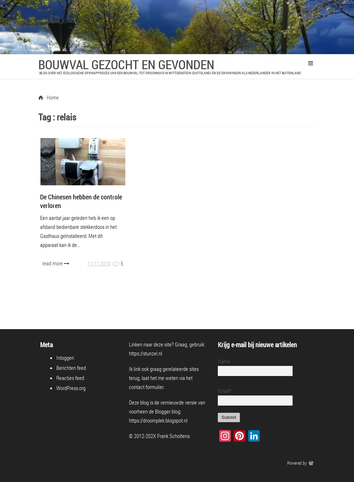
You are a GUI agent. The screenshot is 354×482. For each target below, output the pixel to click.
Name (252, 367)
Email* (252, 396)
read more (56, 263)
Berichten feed (71, 367)
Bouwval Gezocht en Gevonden (126, 64)
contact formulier (146, 386)
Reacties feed (70, 377)
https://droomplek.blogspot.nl (158, 420)
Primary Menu (310, 63)
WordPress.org (71, 388)
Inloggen (65, 357)
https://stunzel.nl (145, 353)
